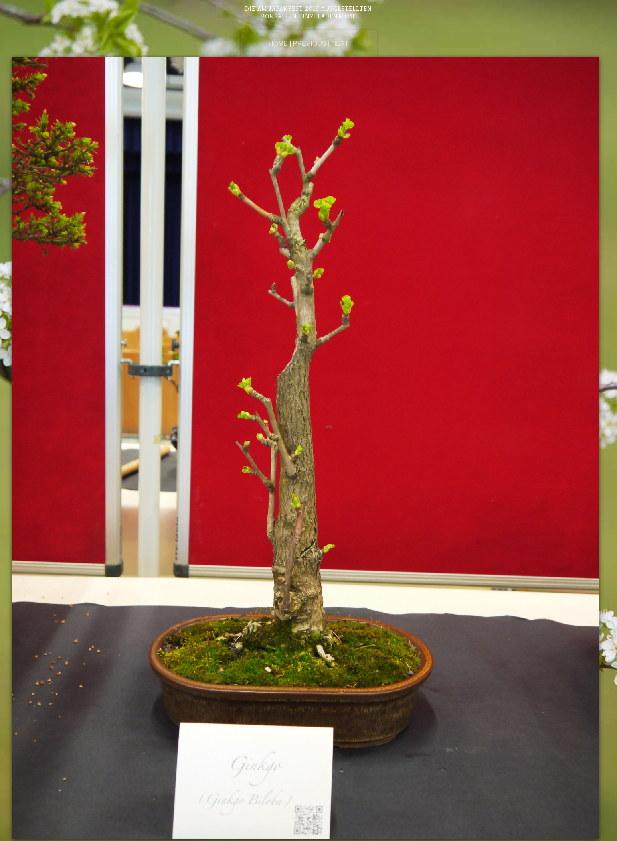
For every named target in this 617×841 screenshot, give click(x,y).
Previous (309, 43)
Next (340, 43)
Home (278, 43)
